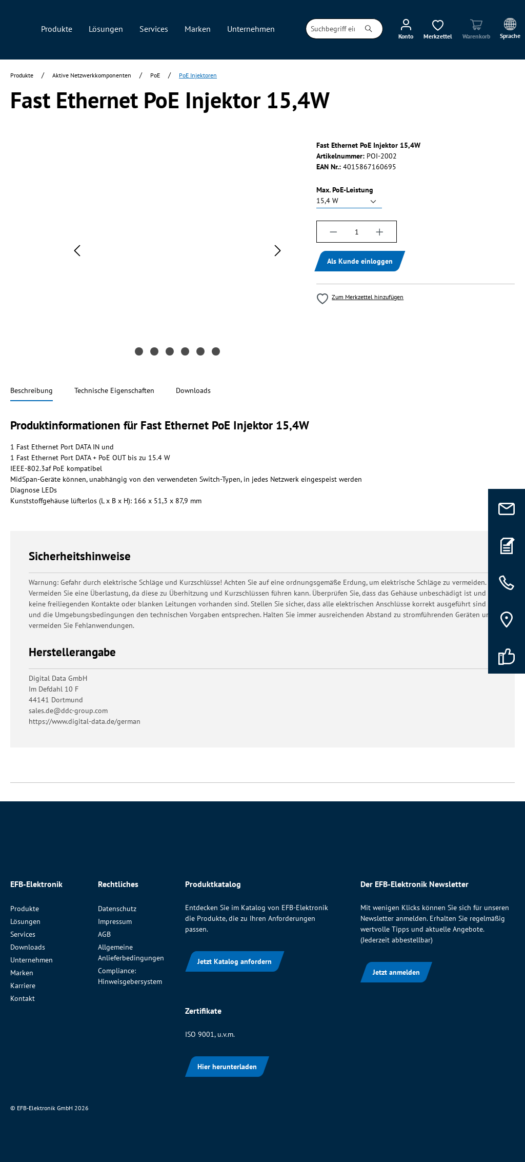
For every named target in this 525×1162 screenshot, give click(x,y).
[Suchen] (369, 28)
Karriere (22, 985)
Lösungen (25, 921)
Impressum (115, 921)
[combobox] (330, 28)
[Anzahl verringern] (333, 232)
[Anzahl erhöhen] (380, 232)
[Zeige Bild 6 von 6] (216, 351)
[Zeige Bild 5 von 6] (200, 351)
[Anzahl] (357, 232)
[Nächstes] (278, 250)
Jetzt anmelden (396, 972)
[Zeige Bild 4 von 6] (185, 351)
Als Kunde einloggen (360, 261)
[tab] (31, 391)
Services (22, 934)
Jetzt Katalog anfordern (234, 961)
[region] (153, 255)
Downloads (27, 947)
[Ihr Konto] (405, 28)
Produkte (24, 908)
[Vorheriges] (77, 250)
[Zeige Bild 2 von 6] (154, 351)
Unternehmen (31, 959)
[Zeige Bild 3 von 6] (170, 351)
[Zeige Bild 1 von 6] (139, 351)
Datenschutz (117, 908)
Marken (21, 972)
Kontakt (22, 998)
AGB (104, 934)
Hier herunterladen (227, 1066)
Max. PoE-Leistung (344, 189)
